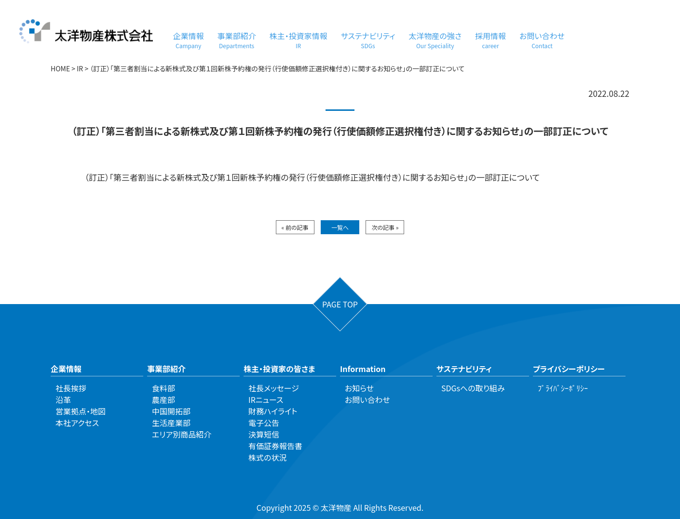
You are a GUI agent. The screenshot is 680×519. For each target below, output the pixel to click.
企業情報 (188, 40)
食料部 (163, 388)
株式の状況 (267, 457)
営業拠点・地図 (80, 411)
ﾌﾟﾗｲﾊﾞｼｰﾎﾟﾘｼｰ (563, 388)
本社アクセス (77, 422)
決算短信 (263, 434)
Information (363, 368)
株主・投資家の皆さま (279, 368)
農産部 (163, 399)
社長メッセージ (273, 388)
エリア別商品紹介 (181, 434)
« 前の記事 (295, 227)
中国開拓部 (171, 411)
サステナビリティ (368, 40)
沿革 (63, 399)
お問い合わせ (542, 40)
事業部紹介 (237, 40)
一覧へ (340, 227)
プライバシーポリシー (569, 368)
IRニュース (265, 399)
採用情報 (490, 40)
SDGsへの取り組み (473, 388)
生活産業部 (171, 422)
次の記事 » (384, 227)
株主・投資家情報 (298, 40)
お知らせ (359, 388)
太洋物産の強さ (435, 40)
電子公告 (263, 422)
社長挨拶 (70, 388)
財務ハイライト (272, 411)
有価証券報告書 (275, 446)
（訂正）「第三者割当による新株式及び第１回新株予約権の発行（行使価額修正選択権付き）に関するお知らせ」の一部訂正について (312, 177)
